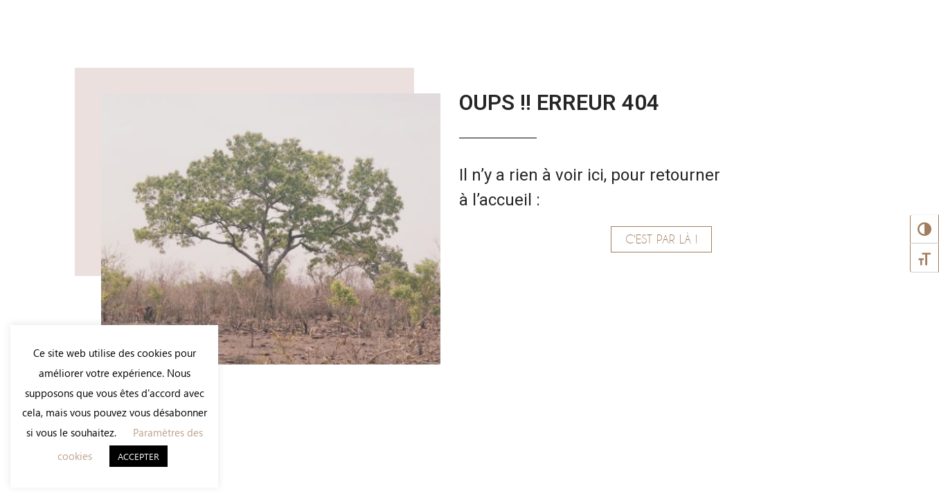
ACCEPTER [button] (138, 456)
